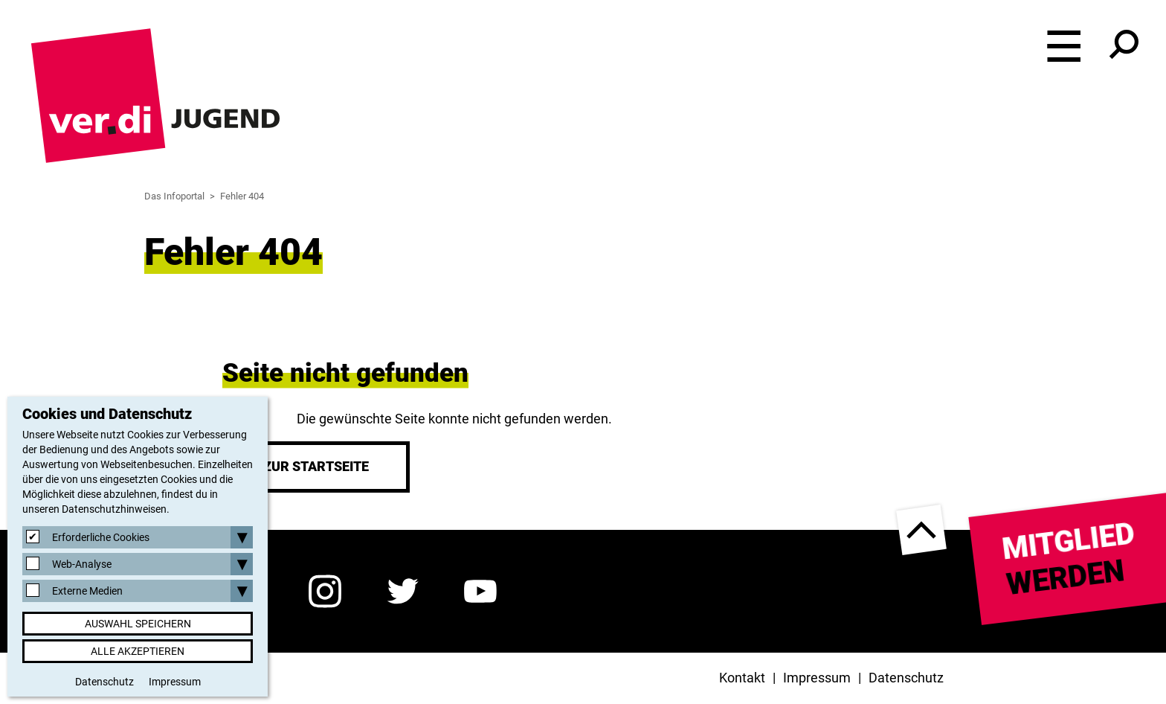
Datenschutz (906, 677)
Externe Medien (87, 591)
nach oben (921, 530)
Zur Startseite (316, 466)
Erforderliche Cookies (100, 537)
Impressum (817, 677)
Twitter (403, 591)
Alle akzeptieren (137, 651)
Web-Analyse (82, 564)
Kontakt (742, 677)
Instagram (324, 591)
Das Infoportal (174, 196)
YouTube (481, 591)
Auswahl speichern (138, 624)
